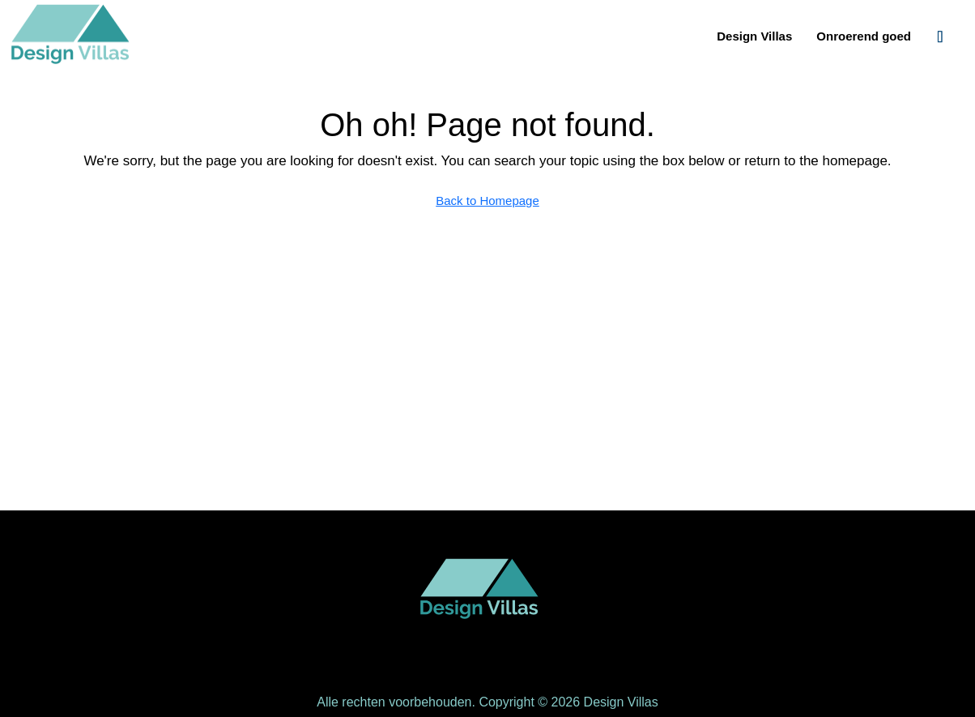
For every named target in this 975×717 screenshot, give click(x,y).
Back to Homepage (487, 200)
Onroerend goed (863, 36)
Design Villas (754, 36)
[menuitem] (940, 36)
